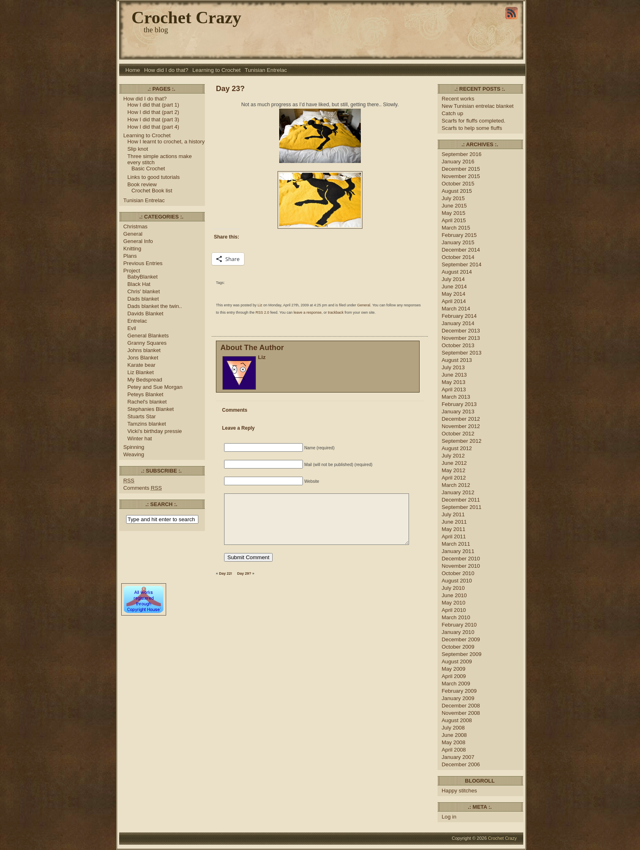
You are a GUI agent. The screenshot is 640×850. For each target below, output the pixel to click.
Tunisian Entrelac (266, 70)
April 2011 (454, 536)
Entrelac (137, 321)
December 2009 (461, 639)
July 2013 (453, 367)
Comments (142, 488)
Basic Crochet (148, 168)
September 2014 (462, 264)
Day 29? (244, 573)
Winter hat (139, 438)
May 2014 (453, 294)
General (132, 234)
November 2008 (461, 713)
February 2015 (459, 235)
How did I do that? (166, 70)
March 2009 (456, 683)
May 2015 (453, 213)
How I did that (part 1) (153, 105)
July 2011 (453, 514)
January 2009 (458, 698)
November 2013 (461, 338)
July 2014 (453, 279)
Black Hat (139, 284)
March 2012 (456, 485)
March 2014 (456, 309)
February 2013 (459, 404)
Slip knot (137, 149)
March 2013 (456, 397)
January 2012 (458, 492)
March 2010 (456, 617)
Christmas (135, 226)
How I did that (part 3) (153, 119)
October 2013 (458, 345)
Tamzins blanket (146, 424)
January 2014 (458, 323)
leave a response (307, 312)
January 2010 (458, 632)
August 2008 (457, 720)
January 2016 (458, 161)
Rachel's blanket (147, 402)
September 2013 (462, 353)
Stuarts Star (141, 416)
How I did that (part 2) (153, 112)
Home (132, 70)
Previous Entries (142, 263)
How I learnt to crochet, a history (165, 141)
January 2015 (458, 242)
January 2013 (458, 411)
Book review (142, 184)
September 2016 (462, 154)
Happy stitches (459, 791)
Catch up (453, 113)
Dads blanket (143, 299)
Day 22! (225, 573)
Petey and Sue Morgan (154, 387)
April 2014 (454, 301)
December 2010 (461, 559)
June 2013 (454, 375)
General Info (138, 241)
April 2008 (454, 750)
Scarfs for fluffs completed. (473, 121)
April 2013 (454, 389)
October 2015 (458, 184)
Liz (260, 305)
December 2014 (461, 250)
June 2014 (454, 286)
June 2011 (454, 522)
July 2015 (453, 198)
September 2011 (462, 507)
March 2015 (456, 228)
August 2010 (457, 581)
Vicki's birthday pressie (154, 431)
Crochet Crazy (186, 17)
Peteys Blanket (145, 394)
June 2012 (454, 463)
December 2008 (461, 706)
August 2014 (457, 272)
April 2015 (454, 220)
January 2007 (458, 757)
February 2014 (459, 316)
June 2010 (454, 595)
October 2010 (458, 573)
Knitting (132, 248)
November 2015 (461, 176)
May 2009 (453, 669)
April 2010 (454, 610)
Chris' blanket (143, 291)
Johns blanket (143, 350)
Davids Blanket (145, 313)
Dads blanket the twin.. (154, 306)
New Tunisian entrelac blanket (477, 106)
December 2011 (461, 500)
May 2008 (453, 742)
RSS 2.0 (262, 312)
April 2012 (454, 478)
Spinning (133, 447)
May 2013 (453, 382)
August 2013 (457, 360)
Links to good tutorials (153, 177)
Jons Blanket (142, 358)
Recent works (458, 99)
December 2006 (461, 764)
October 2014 (458, 257)
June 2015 (454, 206)
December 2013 (461, 331)
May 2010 (453, 603)
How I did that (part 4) (153, 127)
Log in (449, 817)
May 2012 (453, 470)
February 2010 (459, 625)
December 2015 (461, 169)
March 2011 (456, 544)
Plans (130, 256)
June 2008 (454, 735)
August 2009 (457, 661)
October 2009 (458, 647)
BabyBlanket (142, 277)
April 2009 (454, 676)
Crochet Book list (151, 190)
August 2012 (457, 448)
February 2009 (459, 691)
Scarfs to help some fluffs (472, 128)
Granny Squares (147, 343)
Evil (131, 328)
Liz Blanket (140, 372)
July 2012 (453, 456)
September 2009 (462, 654)
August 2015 (457, 191)
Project (131, 271)
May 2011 (453, 529)
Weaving (133, 454)
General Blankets (148, 335)
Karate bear (141, 365)
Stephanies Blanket (150, 409)
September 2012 (462, 441)
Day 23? (230, 88)
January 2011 (458, 551)
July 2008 (453, 728)
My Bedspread (144, 380)
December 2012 (461, 419)
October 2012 (458, 434)
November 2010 (461, 566)
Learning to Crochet (216, 70)
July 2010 (453, 588)
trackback (336, 312)
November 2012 (461, 426)
